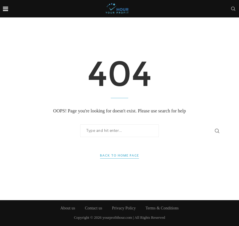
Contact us (93, 208)
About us (67, 208)
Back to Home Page (119, 155)
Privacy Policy (124, 208)
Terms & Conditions (162, 208)
